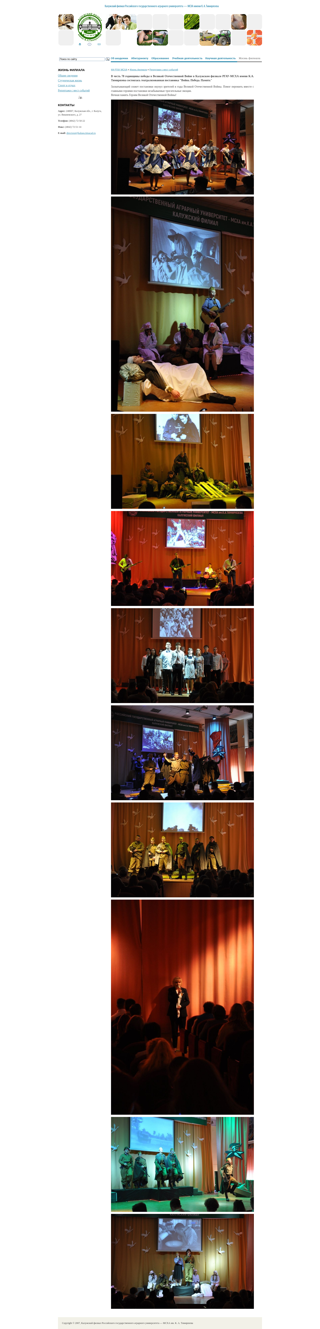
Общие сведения (68, 75)
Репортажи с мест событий (74, 90)
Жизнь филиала (138, 69)
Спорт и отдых (66, 85)
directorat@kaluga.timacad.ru (81, 133)
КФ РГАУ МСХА (119, 69)
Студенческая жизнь (70, 80)
